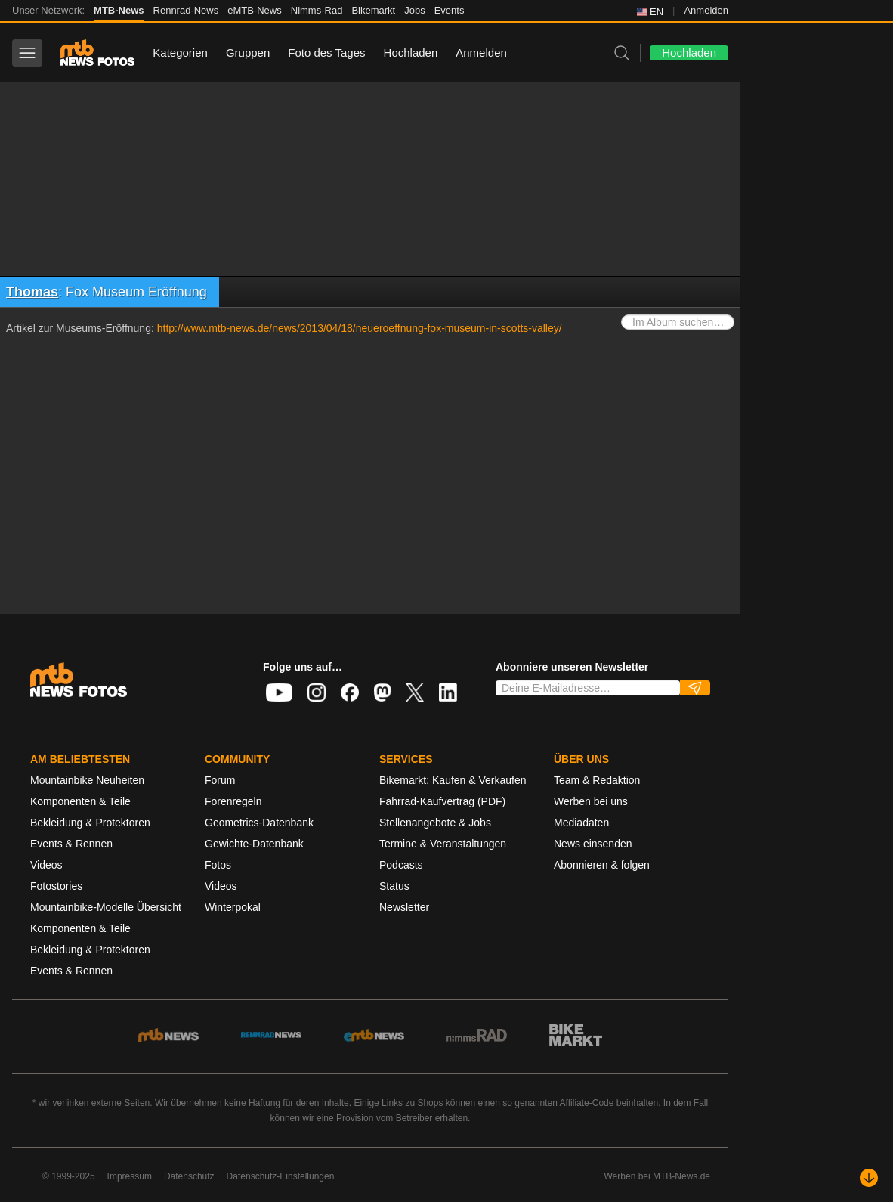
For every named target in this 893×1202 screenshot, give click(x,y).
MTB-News (119, 10)
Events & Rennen (71, 844)
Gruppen (248, 52)
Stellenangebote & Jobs (435, 822)
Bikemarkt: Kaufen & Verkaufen (453, 780)
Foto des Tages (326, 52)
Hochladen (411, 52)
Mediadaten (581, 822)
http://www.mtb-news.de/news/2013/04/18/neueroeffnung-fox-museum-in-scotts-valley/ (359, 328)
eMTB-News (254, 10)
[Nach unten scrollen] (869, 1178)
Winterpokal (233, 907)
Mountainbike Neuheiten (87, 780)
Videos (46, 865)
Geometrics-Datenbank (259, 822)
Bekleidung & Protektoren (90, 822)
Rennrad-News (186, 10)
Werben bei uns (591, 801)
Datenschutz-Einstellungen (281, 1176)
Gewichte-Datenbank (254, 844)
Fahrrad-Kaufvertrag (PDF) (442, 801)
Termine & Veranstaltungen (442, 844)
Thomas (32, 291)
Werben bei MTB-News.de (657, 1176)
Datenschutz (189, 1176)
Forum (220, 780)
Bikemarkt (373, 10)
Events (449, 10)
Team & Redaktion (597, 780)
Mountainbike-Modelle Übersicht (105, 907)
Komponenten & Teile (80, 801)
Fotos (218, 865)
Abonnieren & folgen (602, 865)
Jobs (414, 10)
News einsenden (593, 844)
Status (394, 886)
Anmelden (706, 10)
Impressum (129, 1176)
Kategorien (180, 52)
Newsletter (404, 907)
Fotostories (56, 886)
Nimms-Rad (317, 10)
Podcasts (401, 865)
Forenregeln (233, 801)
